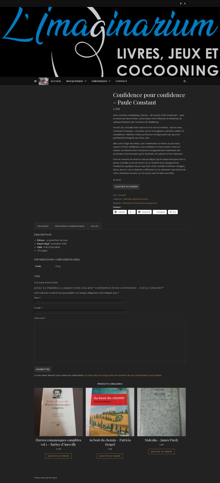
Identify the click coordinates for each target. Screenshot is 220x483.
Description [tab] (43, 226)
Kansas (141, 203)
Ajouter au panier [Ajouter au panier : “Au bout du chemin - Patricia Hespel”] (110, 456)
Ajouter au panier (126, 187)
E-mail (38, 307)
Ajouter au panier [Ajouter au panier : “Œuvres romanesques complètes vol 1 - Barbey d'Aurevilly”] (58, 456)
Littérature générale (132, 199)
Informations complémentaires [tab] (70, 226)
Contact (121, 81)
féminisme (127, 203)
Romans (144, 199)
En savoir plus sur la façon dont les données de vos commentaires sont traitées (123, 375)
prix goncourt (151, 203)
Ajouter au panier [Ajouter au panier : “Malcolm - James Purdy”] (161, 452)
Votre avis (40, 318)
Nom (37, 297)
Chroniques (99, 81)
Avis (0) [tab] (94, 226)
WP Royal (53, 477)
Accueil (56, 81)
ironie (135, 203)
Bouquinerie (74, 81)
